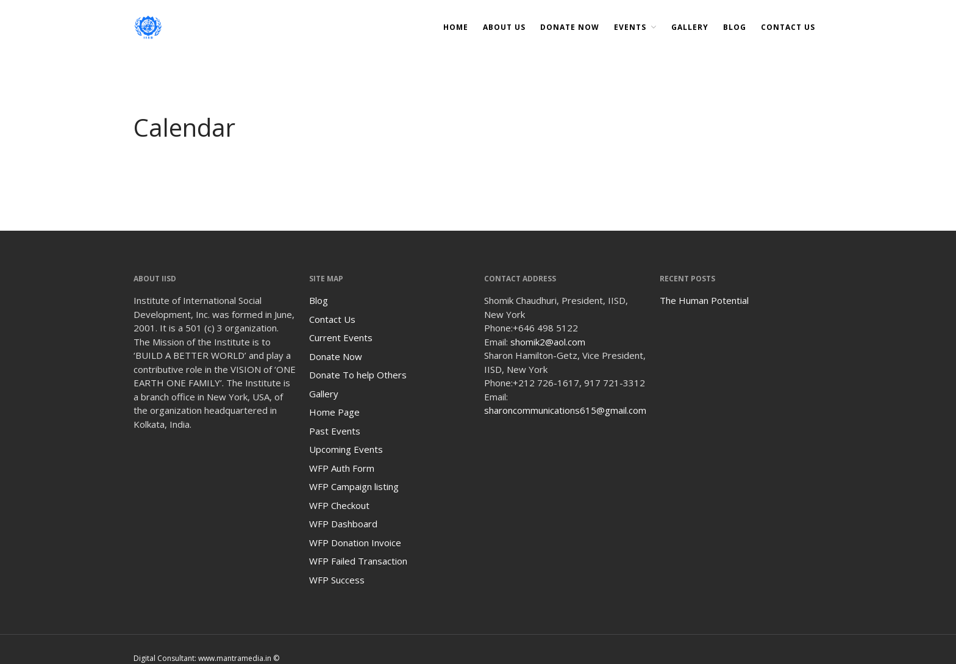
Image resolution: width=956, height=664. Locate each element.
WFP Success (337, 580)
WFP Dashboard (343, 524)
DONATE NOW (569, 27)
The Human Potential (704, 300)
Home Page (334, 412)
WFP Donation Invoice (355, 542)
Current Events (341, 337)
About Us (504, 27)
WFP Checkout (339, 505)
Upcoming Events (346, 449)
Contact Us (788, 27)
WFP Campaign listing (354, 486)
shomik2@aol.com (547, 342)
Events (630, 27)
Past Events (334, 431)
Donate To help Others (358, 375)
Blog (734, 27)
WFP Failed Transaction (358, 561)
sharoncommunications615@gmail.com (565, 410)
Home (455, 27)
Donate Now (335, 356)
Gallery (689, 27)
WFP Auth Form (341, 468)
